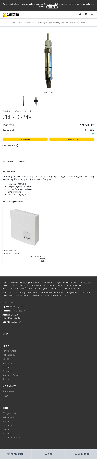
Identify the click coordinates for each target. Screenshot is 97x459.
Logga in (25, 139)
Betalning (7, 371)
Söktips (6, 358)
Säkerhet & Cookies (11, 375)
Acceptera (52, 7)
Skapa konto (72, 139)
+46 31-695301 (19, 310)
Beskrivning (8, 161)
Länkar (22, 161)
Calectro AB (8, 302)
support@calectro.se (19, 306)
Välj (42, 260)
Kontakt (6, 379)
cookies (39, 4)
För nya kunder (9, 350)
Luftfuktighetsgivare (45, 22)
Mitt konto (7, 363)
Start (14, 22)
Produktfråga (10, 146)
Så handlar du (9, 354)
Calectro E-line (24, 22)
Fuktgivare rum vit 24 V (12, 253)
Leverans (7, 367)
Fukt (33, 22)
